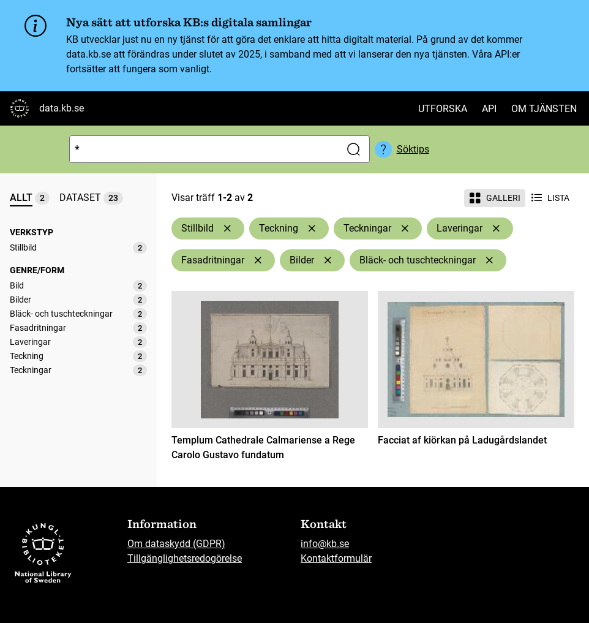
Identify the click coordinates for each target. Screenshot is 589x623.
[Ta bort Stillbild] (227, 228)
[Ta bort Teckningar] (404, 228)
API (489, 109)
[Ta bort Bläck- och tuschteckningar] (489, 260)
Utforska (442, 109)
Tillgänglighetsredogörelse (184, 558)
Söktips (413, 149)
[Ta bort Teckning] (311, 228)
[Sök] (202, 149)
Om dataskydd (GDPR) (176, 543)
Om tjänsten (544, 109)
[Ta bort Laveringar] (496, 228)
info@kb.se (325, 543)
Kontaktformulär (336, 558)
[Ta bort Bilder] (327, 260)
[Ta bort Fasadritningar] (257, 260)
